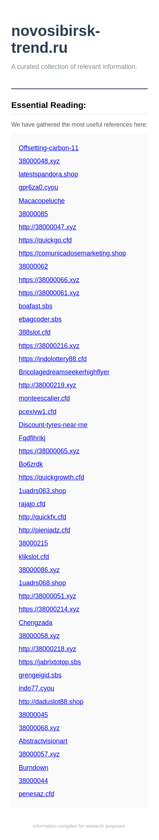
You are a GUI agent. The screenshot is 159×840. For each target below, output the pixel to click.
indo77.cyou (36, 688)
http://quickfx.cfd (42, 517)
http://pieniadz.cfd (44, 530)
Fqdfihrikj (32, 438)
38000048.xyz (39, 161)
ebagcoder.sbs (40, 319)
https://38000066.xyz (49, 280)
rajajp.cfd (32, 504)
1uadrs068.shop (42, 583)
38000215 (33, 543)
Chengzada (35, 622)
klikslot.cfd (34, 556)
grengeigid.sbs (40, 675)
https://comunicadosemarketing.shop (72, 253)
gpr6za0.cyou (38, 187)
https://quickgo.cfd (45, 240)
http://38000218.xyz (47, 649)
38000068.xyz (39, 728)
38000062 (33, 266)
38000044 (33, 781)
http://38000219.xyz (47, 385)
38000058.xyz (39, 636)
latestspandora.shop (48, 174)
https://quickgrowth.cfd (51, 477)
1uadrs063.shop (42, 491)
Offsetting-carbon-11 (49, 148)
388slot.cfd (35, 332)
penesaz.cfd (36, 794)
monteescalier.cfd (44, 398)
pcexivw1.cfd (37, 412)
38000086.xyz (39, 570)
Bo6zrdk (31, 464)
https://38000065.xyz (49, 451)
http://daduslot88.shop (51, 701)
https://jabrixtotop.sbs (50, 662)
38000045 (33, 715)
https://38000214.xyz (49, 609)
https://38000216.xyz (49, 346)
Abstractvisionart (43, 741)
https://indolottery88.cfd (53, 359)
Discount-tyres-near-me (53, 425)
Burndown (33, 767)
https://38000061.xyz (49, 293)
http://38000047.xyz (47, 227)
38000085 (33, 214)
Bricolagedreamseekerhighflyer (64, 372)
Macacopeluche (42, 201)
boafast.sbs (35, 306)
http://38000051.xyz (47, 596)
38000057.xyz (39, 754)
